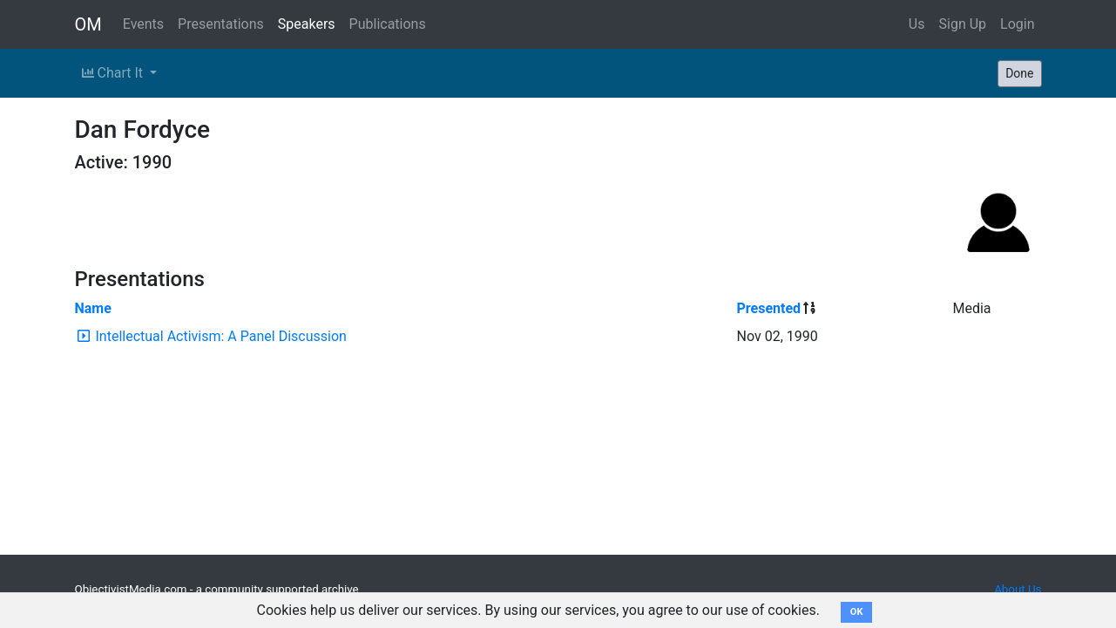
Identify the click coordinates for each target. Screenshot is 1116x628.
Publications (387, 24)
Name (93, 308)
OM (88, 24)
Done (1019, 73)
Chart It (114, 73)
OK (856, 612)
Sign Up (963, 24)
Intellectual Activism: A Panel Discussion (220, 336)
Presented (769, 308)
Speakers (306, 24)
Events (143, 24)
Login (1017, 24)
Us (917, 24)
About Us (1017, 589)
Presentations (221, 24)
